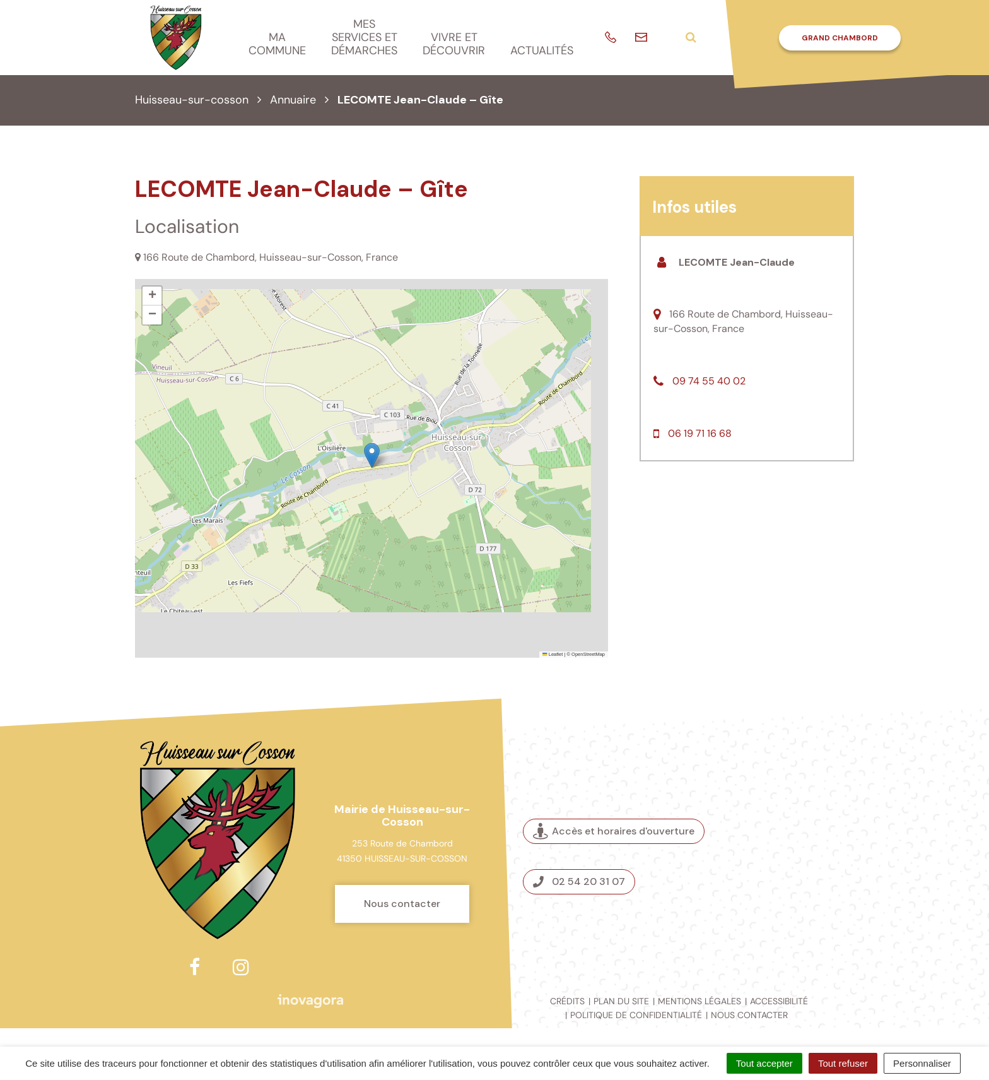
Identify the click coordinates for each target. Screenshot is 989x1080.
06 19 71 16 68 (700, 433)
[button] (372, 455)
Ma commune (277, 44)
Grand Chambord (840, 38)
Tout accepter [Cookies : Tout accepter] (764, 1063)
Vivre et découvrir (454, 44)
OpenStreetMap (588, 654)
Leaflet (552, 654)
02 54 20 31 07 (579, 881)
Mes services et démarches (364, 36)
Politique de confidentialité (636, 1015)
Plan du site (621, 1001)
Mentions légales (699, 1001)
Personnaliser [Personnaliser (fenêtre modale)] (922, 1063)
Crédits (567, 1001)
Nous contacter (402, 903)
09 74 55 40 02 (709, 381)
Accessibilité (779, 1001)
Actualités (541, 50)
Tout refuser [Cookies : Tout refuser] (843, 1063)
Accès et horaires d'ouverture (613, 831)
